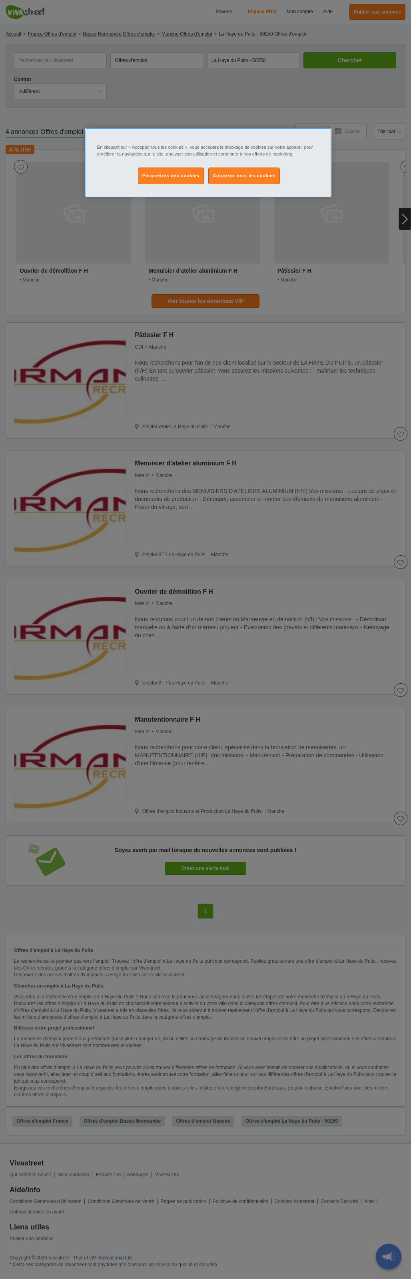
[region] (208, 162)
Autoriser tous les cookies (244, 175)
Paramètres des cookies (171, 175)
